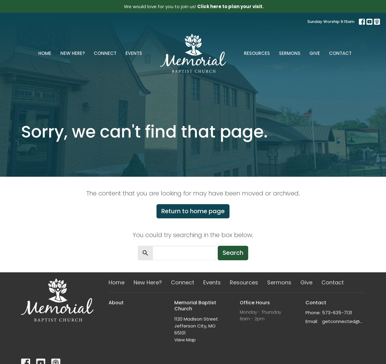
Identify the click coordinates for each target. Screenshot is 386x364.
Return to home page (193, 211)
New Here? (72, 53)
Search (233, 252)
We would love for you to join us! (194, 6)
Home (44, 53)
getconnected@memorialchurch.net (343, 321)
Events (133, 53)
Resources (257, 53)
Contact (340, 53)
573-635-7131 (337, 312)
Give (314, 53)
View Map (185, 340)
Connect (105, 53)
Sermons (289, 53)
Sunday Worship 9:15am (330, 21)
